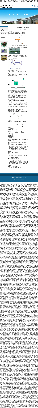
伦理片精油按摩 (25, 287)
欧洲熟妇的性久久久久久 (25, 321)
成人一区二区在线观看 (5, 216)
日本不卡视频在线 (13, 234)
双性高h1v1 (31, 328)
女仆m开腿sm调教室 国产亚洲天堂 (29, 369)
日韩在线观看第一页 (18, 347)
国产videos (33, 290)
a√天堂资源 (34, 197)
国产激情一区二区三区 (35, 306)
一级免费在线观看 (21, 278)
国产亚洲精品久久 (18, 233)
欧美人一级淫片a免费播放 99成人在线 (33, 198)
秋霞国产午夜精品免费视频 (12, 357)
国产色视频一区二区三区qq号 (13, 219)
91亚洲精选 (36, 302)
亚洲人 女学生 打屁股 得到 (8, 249)
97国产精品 (14, 290)
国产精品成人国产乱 (20, 386)
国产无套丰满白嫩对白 (10, 362)
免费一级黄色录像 (29, 265)
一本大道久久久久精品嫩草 (23, 192)
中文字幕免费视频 (18, 301)
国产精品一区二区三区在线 (31, 335)
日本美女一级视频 (31, 330)
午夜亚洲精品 (36, 365)
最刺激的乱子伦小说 (30, 323)
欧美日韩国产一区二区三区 (12, 352)
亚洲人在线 (11, 230)
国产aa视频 (32, 337)
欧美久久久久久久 (27, 279)
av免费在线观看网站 (18, 391)
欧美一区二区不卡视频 (11, 388)
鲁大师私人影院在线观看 (27, 293)
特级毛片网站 (5, 307)
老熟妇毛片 (31, 252)
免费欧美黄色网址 (10, 228)
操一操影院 (23, 343)
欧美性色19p (16, 346)
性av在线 (24, 231)
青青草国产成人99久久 (26, 327)
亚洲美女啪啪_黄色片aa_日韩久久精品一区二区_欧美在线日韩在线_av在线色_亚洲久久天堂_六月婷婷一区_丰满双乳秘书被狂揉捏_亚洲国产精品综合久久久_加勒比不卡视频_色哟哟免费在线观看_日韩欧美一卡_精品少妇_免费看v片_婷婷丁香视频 (19, 1)
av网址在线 (17, 216)
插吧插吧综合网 (5, 393)
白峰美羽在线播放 (36, 338)
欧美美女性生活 (20, 360)
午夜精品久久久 (2, 243)
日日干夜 (33, 342)
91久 (36, 200)
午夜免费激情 (30, 292)
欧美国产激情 (33, 239)
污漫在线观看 (32, 307)
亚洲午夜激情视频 (20, 350)
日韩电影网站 (28, 314)
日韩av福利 (16, 384)
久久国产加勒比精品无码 (6, 270)
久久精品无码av (32, 200)
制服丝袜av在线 (22, 300)
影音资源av (16, 269)
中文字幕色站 (15, 203)
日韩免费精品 (35, 301)
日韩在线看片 (35, 199)
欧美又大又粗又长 (36, 350)
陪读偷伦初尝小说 (32, 265)
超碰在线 (34, 228)
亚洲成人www (6, 256)
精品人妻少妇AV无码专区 (6, 235)
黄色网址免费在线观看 (18, 192)
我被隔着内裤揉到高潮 (8, 188)
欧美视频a (26, 291)
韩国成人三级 (1, 190)
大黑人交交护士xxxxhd (17, 236)
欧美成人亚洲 (6, 341)
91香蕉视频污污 (21, 405)
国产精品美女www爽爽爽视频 (5, 262)
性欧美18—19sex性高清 (23, 257)
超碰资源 (15, 264)
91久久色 (13, 225)
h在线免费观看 (7, 244)
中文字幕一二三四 (18, 191)
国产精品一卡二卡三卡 (21, 200)
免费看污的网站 (10, 290)
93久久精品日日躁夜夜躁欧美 (33, 230)
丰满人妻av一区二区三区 (17, 400)
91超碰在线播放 (33, 188)
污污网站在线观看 (13, 390)
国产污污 (14, 240)
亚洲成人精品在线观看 (34, 362)
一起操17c (11, 193)
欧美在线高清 (20, 219)
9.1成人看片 (12, 203)
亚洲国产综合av (36, 193)
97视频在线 (34, 204)
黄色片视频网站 (2, 221)
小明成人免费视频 (24, 296)
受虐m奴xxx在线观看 (2, 299)
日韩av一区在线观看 (17, 261)
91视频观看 (12, 192)
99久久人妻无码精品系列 (15, 333)
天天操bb (2, 321)
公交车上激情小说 (7, 303)
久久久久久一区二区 (7, 290)
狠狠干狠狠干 (20, 247)
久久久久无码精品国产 (31, 386)
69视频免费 (33, 284)
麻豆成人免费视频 (6, 338)
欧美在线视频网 (31, 300)
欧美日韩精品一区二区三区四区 (23, 370)
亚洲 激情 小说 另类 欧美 (34, 211)
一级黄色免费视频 (30, 363)
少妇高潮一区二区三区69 (2, 287)
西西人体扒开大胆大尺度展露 (17, 215)
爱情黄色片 (35, 377)
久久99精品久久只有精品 (19, 321)
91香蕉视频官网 (30, 185)
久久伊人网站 (17, 258)
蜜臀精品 (13, 345)
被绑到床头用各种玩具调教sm (25, 251)
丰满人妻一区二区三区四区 (27, 339)
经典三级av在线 (13, 279)
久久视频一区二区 (33, 341)
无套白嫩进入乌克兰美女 (28, 274)
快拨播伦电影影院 (34, 237)
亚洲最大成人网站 (13, 242)
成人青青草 (7, 201)
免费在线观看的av (31, 316)
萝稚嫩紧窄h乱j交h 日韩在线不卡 (6, 305)
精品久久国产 (16, 220)
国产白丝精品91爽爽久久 (35, 264)
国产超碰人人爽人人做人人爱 (25, 308)
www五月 (11, 343)
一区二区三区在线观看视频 (18, 356)
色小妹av (1, 220)
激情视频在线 (16, 323)
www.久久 (21, 230)
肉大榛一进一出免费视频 (6, 330)
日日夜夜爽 (27, 230)
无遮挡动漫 (34, 190)
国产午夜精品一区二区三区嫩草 (33, 314)
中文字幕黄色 (18, 272)
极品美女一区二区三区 (28, 227)
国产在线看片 (28, 382)
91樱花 (29, 230)
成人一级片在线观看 (14, 262)
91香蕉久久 (17, 406)
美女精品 (29, 199)
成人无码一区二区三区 (5, 273)
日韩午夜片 (10, 190)
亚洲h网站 (14, 267)
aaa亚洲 (24, 305)
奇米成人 (14, 305)
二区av (9, 315)
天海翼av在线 (14, 293)
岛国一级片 (31, 332)
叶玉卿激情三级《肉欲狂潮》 (35, 263)
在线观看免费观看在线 (26, 201)
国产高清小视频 (12, 353)
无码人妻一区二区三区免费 (5, 220)
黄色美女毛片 (10, 208)
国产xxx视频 (13, 193)
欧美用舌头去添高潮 (16, 206)
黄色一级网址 (16, 401)
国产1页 (34, 285)
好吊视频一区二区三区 (7, 375)
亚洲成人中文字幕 (7, 384)
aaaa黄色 (11, 251)
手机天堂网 (5, 379)
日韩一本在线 (18, 370)
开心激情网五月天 (27, 233)
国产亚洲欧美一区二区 (12, 236)
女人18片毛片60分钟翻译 (17, 240)
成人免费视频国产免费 (14, 405)
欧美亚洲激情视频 (35, 402)
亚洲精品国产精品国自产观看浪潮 (8, 265)
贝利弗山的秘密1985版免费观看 (23, 204)
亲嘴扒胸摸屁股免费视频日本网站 (17, 209)
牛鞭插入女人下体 (18, 329)
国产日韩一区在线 (12, 301)
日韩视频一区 (16, 242)
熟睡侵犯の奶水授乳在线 (22, 291)
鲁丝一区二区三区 (31, 361)
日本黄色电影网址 (26, 186)
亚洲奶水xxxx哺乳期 (7, 352)
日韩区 (9, 346)
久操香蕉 (2, 199)
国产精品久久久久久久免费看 (14, 370)
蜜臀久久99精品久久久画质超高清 (5, 316)
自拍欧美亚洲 (4, 258)
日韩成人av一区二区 (13, 281)
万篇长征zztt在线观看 (21, 325)
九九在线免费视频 (26, 235)
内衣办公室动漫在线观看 (4, 231)
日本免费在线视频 (21, 284)
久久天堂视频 (4, 318)
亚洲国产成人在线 (31, 285)
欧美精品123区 (31, 308)
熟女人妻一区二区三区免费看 (9, 348)
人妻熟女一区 (35, 399)
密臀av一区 (9, 396)
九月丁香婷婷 (10, 395)
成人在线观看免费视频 (13, 197)
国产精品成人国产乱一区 (21, 357)
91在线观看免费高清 (2, 219)
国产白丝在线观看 (33, 292)
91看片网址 (18, 319)
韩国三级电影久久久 (11, 240)
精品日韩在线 (35, 243)
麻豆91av (9, 219)
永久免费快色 (21, 383)
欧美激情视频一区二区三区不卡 (10, 360)
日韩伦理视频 (28, 208)
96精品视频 (23, 329)
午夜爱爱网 (35, 227)
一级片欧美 (24, 369)
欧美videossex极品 (10, 384)
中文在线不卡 (4, 257)
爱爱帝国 (15, 328)
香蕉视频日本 (35, 231)
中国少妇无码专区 (36, 207)
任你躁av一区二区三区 (29, 270)
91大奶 (19, 351)
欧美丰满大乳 (21, 302)
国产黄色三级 (2, 347)
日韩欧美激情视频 (18, 231)
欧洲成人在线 (25, 237)
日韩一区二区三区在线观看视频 (26, 197)
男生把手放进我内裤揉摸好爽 (26, 373)
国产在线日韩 (2, 274)
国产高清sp (35, 400)
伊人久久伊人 (8, 373)
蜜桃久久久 (24, 266)
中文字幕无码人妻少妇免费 (33, 299)
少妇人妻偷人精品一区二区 (34, 360)
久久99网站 (4, 398)
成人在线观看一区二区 (16, 287)
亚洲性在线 (10, 365)
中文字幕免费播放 (34, 388)
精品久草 (4, 311)
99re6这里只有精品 (22, 262)
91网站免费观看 (9, 234)
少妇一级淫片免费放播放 (24, 290)
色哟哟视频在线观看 (17, 200)
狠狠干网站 (8, 395)
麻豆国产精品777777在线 (22, 188)
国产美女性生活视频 (15, 336)
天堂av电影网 (22, 292)
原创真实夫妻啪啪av (30, 280)
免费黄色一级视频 (36, 371)
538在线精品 (21, 221)
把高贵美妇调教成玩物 (24, 208)
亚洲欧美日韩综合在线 (8, 197)
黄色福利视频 (16, 193)
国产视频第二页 (11, 255)
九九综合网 (33, 383)
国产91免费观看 (18, 368)
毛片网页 (25, 356)
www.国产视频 (18, 355)
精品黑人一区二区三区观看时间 (15, 351)
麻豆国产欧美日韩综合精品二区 (7, 392)
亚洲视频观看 (33, 203)
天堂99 (20, 396)
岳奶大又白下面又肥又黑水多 (19, 218)
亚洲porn (36, 228)
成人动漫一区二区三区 (5, 211)
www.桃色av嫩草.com (30, 333)
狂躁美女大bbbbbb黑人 (31, 296)
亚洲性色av (27, 288)
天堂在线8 (16, 266)
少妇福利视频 (4, 222)
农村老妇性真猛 (19, 226)
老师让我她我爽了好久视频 (21, 190)
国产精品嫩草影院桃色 (4, 217)
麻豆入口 (12, 267)
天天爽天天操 (32, 297)
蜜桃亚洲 (34, 330)
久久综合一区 (1, 256)
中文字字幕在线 (20, 208)
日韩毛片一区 (4, 238)
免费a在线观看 (11, 305)
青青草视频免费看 (21, 260)
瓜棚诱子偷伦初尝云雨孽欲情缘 (9, 336)
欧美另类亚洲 (5, 353)
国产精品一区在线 (25, 246)
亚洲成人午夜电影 (20, 352)
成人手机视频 (33, 208)
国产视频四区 (32, 207)
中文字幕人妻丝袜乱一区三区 (4, 328)
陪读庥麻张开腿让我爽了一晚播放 (19, 212)
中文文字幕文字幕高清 (32, 384)
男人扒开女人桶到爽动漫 (35, 252)
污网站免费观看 (13, 208)
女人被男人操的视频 (36, 218)
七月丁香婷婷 (20, 224)
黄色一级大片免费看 (29, 194)
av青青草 (27, 254)
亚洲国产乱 (19, 234)
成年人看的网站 (10, 257)
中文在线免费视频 (10, 237)
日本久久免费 (29, 297)
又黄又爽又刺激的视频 (14, 260)
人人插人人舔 (27, 184)
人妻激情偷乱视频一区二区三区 (35, 220)
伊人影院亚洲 (1, 265)
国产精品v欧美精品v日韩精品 (25, 202)
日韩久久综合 (30, 345)
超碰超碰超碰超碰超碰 (2, 341)
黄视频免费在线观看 (30, 261)
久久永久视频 (14, 288)
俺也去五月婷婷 (20, 195)
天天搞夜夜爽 (29, 189)
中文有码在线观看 (19, 238)
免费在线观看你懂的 (27, 305)
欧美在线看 (33, 212)
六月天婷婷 (10, 390)
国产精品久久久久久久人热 (25, 352)
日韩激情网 (36, 395)
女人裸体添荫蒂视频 (26, 211)
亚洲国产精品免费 (13, 283)
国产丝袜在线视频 (9, 267)
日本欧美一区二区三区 (22, 201)
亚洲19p (30, 337)
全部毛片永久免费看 (11, 247)
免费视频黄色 (20, 296)
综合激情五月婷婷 (32, 236)
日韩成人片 (12, 288)
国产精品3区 (11, 373)
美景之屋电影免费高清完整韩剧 (18, 305)
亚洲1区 (17, 342)
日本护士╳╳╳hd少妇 (4, 266)
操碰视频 (36, 239)
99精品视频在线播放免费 (23, 213)
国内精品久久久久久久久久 (23, 229)
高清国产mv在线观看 (6, 309)
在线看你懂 (30, 290)
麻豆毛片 (11, 276)
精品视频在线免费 (14, 251)
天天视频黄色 (2, 194)
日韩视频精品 (23, 337)
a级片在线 (33, 202)
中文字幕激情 (15, 253)
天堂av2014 (29, 321)
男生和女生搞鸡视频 (12, 215)
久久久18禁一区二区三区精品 (15, 341)
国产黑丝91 (10, 270)
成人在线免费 (23, 209)
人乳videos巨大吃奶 (23, 238)
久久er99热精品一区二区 (33, 287)
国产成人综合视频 (23, 256)
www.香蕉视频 (9, 285)
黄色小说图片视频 (9, 186)
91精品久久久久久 (10, 280)
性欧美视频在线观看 (18, 262)
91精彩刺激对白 (12, 383)
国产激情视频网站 (20, 186)
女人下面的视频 (19, 379)
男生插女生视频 (18, 235)
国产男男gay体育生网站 (35, 401)
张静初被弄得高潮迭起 (16, 228)
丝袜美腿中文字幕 (35, 274)
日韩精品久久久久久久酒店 (19, 377)
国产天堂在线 (6, 269)
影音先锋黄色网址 (32, 251)
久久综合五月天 (32, 210)
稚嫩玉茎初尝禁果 (8, 215)
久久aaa (29, 193)
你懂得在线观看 (8, 217)
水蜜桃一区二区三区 (28, 252)
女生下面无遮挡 (7, 190)
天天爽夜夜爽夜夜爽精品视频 (34, 238)
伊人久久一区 (18, 383)
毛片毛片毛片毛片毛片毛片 (8, 222)
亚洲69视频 (29, 243)
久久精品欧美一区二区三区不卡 (25, 398)
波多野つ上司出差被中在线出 (13, 191)
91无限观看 (13, 230)
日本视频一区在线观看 (33, 235)
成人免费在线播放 (34, 323)
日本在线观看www (20, 189)
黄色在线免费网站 (17, 357)
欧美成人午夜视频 (7, 351)
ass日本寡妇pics (3, 279)
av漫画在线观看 (14, 235)
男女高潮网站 (30, 357)
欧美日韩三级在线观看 (34, 248)
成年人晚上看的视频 (20, 290)
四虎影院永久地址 (3, 383)
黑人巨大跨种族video (2, 184)
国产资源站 (5, 299)
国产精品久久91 (1, 281)
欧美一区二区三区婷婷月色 (29, 262)
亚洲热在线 (21, 280)
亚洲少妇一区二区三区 (5, 271)
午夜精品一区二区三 (24, 386)
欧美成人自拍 (25, 300)
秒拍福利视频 (4, 321)
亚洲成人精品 (3, 378)
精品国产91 (21, 319)
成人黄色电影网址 (14, 246)
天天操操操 (4, 256)
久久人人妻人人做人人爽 (7, 275)
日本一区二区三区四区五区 (14, 297)
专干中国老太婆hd (27, 269)
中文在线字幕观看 (23, 242)
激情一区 (33, 368)
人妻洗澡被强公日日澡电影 (8, 261)
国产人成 (12, 337)
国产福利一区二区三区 (22, 387)
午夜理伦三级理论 (29, 389)
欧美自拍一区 (32, 301)
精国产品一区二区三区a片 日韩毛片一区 (17, 318)
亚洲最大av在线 (23, 216)
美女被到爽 (6, 292)
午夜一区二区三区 (15, 368)
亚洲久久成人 (6, 329)
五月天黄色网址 (28, 283)
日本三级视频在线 (22, 400)
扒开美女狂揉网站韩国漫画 (11, 291)
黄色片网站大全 (15, 291)
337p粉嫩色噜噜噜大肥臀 (32, 267)
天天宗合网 (12, 216)
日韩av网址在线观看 (33, 254)
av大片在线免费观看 (30, 202)
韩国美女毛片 (7, 371)
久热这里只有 (13, 184)
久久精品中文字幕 (2, 366)
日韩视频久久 (25, 226)
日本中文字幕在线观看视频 (16, 247)
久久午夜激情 (11, 225)
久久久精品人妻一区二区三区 (14, 194)
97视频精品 (27, 348)
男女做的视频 (9, 329)
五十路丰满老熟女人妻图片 (25, 350)
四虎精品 (13, 389)
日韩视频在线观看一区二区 (28, 338)
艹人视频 (3, 280)
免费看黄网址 (7, 240)
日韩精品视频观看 (18, 276)
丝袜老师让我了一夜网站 (23, 233)
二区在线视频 (12, 338)
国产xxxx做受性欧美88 (32, 195)
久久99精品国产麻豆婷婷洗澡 (20, 203)
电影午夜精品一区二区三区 (32, 347)
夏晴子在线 (31, 208)
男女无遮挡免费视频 (24, 324)
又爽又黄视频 (20, 281)
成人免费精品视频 (20, 324)
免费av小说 (1, 359)
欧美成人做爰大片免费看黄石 (7, 195)
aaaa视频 (16, 292)
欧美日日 (26, 289)
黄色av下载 (26, 316)
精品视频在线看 (30, 269)
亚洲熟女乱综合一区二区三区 (30, 303)
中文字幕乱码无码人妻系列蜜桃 (33, 229)
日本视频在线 (21, 270)
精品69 (16, 282)
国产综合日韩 (23, 225)
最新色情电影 (35, 297)
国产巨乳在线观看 (5, 296)
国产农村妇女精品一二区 (27, 329)
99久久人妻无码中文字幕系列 (13, 185)
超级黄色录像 (22, 368)
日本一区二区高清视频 (29, 353)
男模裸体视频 (20, 267)
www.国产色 (24, 278)
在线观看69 (13, 328)
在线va (8, 372)
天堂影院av (27, 276)
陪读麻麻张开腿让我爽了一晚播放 (29, 228)
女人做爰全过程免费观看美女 (7, 193)
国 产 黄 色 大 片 (13, 294)
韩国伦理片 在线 (22, 314)
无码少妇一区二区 (35, 272)
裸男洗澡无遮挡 (33, 261)
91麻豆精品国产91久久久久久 (29, 383)
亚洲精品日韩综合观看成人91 (6, 212)
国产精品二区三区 (11, 244)
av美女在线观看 (9, 407)
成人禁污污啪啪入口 (6, 243)
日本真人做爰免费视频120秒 (24, 379)
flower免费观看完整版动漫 (27, 387)
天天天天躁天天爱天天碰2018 (7, 189)
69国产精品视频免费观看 (24, 267)
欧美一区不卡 (25, 374)
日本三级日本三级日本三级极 (25, 247)
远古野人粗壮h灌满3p (13, 401)
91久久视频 (3, 255)
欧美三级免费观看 (9, 203)
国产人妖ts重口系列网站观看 (35, 305)
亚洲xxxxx (4, 359)
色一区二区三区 (27, 278)
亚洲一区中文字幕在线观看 (35, 375)
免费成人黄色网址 (14, 265)
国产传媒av (2, 230)
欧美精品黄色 (5, 395)
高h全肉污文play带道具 (26, 381)
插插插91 (37, 249)
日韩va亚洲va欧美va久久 (20, 237)
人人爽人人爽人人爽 (34, 357)
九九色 (34, 389)
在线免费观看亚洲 (23, 230)
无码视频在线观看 (32, 343)
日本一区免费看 (5, 274)
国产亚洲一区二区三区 (14, 382)
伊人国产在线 (24, 203)
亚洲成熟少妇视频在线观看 (25, 189)
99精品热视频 (14, 387)
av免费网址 (27, 393)
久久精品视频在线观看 (35, 288)
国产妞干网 (32, 389)
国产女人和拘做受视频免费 (32, 253)
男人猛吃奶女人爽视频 (7, 391)
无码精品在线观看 (5, 381)
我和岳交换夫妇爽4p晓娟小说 (33, 346)
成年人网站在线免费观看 (8, 284)
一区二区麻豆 (6, 396)
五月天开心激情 (10, 309)
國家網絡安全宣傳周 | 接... (3, 33)
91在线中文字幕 (7, 247)
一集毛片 (10, 258)
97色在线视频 (1, 200)
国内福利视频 (24, 227)
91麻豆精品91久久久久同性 (19, 251)
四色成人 (8, 361)
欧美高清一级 (32, 275)
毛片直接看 (25, 288)
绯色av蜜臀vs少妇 (29, 244)
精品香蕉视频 (17, 265)
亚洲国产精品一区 (12, 221)
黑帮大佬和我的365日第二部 (20, 316)
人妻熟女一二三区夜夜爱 (3, 310)
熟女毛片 (25, 281)
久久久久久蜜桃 (23, 307)
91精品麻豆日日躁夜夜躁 (19, 372)
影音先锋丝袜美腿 (22, 389)
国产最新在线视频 (2, 309)
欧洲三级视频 (10, 351)
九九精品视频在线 (15, 399)
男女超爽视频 (35, 339)
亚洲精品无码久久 (12, 245)
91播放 (25, 315)
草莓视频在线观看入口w (34, 222)
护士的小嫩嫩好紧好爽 (14, 207)
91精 (26, 195)
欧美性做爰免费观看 (29, 405)
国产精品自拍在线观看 (5, 370)
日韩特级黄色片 (26, 404)
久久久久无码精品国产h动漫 (26, 217)
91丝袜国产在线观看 (17, 197)
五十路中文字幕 (34, 312)
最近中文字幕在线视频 (12, 226)
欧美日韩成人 (4, 200)
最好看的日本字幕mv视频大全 (28, 310)
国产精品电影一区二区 (27, 231)
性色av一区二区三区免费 (27, 384)
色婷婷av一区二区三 (11, 404)
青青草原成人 (7, 332)
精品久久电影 (22, 282)
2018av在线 (34, 233)
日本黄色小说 (26, 256)
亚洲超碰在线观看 (2, 267)
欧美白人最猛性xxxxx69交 (8, 204)
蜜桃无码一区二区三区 (17, 222)
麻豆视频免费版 (14, 202)
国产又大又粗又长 (28, 255)
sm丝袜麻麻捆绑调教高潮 (21, 366)
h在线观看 (3, 296)
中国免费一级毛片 (11, 238)
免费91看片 (14, 397)
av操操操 (8, 346)
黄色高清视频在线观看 (21, 275)
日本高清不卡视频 (2, 393)
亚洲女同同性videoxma (25, 298)
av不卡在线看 (4, 190)
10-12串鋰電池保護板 (4, 47)
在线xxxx (36, 256)
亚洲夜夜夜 (3, 272)
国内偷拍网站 (21, 231)
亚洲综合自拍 (18, 284)
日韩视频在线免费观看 (33, 246)
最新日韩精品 (17, 211)
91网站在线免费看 (27, 234)
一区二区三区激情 (25, 194)
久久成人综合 (10, 389)
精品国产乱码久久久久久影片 (25, 323)
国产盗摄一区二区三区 (20, 384)
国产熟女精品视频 (5, 406)
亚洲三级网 (13, 201)
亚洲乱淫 (29, 256)
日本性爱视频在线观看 (35, 361)
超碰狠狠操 (22, 402)
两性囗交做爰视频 (5, 364)
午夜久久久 (4, 290)
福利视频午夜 (14, 258)
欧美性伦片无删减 (3, 210)
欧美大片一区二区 (25, 402)
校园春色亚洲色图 (24, 254)
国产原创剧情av (15, 393)
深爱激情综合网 (11, 275)
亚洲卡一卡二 (23, 360)
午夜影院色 (14, 199)
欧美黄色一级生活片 (8, 318)
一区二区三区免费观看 (32, 379)
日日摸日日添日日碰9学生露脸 (26, 284)
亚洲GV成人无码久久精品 (21, 264)
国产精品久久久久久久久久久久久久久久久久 (8, 368)
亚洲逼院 (24, 302)
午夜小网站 (19, 300)
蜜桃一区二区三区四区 (4, 301)
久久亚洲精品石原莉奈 (7, 198)
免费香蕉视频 (16, 330)
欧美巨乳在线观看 (27, 266)
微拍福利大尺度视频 (22, 235)
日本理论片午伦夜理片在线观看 (29, 375)
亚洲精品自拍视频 (36, 390)
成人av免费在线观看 (5, 405)
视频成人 (26, 354)
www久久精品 (24, 390)
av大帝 (25, 357)
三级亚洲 (10, 391)
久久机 (15, 320)
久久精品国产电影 (7, 287)
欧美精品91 (1, 258)
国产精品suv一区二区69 (27, 337)
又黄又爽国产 (33, 365)
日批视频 (9, 243)
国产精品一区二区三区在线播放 (17, 344)
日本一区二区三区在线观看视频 (11, 273)
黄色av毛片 (13, 266)
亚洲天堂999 (33, 240)
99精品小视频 (15, 217)
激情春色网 (31, 284)
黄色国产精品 (15, 201)
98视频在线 (18, 253)
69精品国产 (26, 216)
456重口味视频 (8, 255)
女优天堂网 (33, 370)
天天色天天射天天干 (21, 371)
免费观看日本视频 (34, 345)
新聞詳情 (2, 29)
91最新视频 (6, 372)
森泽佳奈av (29, 254)
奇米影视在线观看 (22, 191)
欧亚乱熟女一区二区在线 (6, 294)
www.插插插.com (34, 332)
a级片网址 (23, 186)
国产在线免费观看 (2, 235)
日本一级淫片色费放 (8, 342)
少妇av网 (31, 321)
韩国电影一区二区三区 (26, 292)
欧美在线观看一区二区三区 (9, 314)
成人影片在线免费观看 (4, 239)
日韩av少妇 (22, 288)
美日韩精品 (21, 315)
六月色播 (6, 186)
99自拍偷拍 (18, 264)
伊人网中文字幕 (29, 354)
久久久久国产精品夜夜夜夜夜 (17, 204)
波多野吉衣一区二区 (9, 347)
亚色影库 (10, 263)
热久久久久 (5, 184)
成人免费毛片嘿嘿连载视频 (7, 191)
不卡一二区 (18, 291)
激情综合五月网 (27, 281)
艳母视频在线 (35, 378)
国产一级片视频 (17, 289)
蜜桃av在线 (26, 225)
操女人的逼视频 (23, 185)
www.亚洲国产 (16, 280)
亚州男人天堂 (6, 326)
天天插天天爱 (7, 258)
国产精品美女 (12, 347)
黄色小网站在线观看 (27, 190)
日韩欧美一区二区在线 (16, 296)
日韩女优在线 (35, 317)
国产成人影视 (13, 190)
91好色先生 (27, 192)
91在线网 (33, 219)
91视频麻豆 (23, 281)
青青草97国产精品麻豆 (10, 211)
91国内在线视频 (19, 283)
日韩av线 (8, 296)
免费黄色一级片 (3, 298)
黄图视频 (25, 289)
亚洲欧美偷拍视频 (13, 220)
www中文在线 (17, 257)
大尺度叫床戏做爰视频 (29, 275)
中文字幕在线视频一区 (21, 210)
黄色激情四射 (11, 293)
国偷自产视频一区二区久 (15, 303)
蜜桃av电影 (26, 371)
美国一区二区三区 (5, 251)
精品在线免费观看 (11, 235)
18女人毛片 (36, 318)
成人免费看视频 (17, 337)
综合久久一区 (36, 234)
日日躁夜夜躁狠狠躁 (13, 406)
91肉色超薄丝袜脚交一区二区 (25, 224)
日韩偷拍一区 (25, 200)
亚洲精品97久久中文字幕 (9, 184)
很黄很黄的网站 (6, 233)
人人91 (3, 202)
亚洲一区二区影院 (5, 401)
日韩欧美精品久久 (28, 213)
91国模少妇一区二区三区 (15, 252)
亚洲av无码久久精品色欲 (8, 239)
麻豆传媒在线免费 (2, 333)
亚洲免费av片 (6, 210)
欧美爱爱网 (26, 209)
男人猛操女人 (20, 261)
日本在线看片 (15, 395)
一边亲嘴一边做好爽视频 (24, 280)
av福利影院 (13, 325)
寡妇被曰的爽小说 (28, 257)
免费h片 (1, 262)
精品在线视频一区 (7, 225)
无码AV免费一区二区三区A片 (22, 258)
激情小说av (2, 276)
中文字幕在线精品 (27, 325)
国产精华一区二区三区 (26, 364)
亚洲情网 (32, 273)
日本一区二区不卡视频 (14, 233)
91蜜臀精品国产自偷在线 (5, 237)
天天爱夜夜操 (19, 361)
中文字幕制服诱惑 (19, 242)
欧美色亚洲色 (17, 246)
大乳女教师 (11, 302)
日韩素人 (20, 337)
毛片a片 (31, 329)
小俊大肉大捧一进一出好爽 (12, 289)
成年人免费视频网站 (13, 316)
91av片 (0, 224)
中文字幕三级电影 (10, 260)
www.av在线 (8, 208)
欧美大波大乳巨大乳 (12, 253)
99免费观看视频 (14, 335)
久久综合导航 (14, 337)
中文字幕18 (3, 391)
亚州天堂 (25, 355)
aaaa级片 (19, 287)
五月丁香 (5, 228)
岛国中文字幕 (27, 219)
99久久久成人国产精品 (23, 220)
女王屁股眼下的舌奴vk (34, 351)
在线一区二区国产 (4, 244)
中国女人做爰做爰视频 (30, 216)
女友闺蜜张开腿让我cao (18, 263)
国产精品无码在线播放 (32, 193)
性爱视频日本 (20, 335)
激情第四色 (8, 264)
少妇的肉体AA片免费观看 (21, 198)
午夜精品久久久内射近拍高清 (16, 350)
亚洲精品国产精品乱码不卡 (26, 222)
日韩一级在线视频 (21, 369)
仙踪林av (35, 404)
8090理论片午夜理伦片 (21, 244)
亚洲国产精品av (28, 377)
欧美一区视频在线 (3, 275)
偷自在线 (31, 257)
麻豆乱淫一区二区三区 (9, 382)
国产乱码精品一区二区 (34, 185)
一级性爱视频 (35, 328)
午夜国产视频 (22, 356)
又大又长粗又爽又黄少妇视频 (10, 274)
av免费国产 (36, 265)
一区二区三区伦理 (28, 346)
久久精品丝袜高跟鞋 (10, 397)
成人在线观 (19, 309)
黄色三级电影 (34, 325)
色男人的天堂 (21, 276)
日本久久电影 (23, 207)
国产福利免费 (22, 399)
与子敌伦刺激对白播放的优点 (13, 355)
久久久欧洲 (36, 226)
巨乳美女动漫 (8, 207)
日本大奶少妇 (8, 199)
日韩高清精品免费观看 (24, 218)
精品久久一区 (5, 320)
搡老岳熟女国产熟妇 (7, 388)
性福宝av (31, 263)
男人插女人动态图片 (18, 314)
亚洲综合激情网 (34, 281)
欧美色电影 (3, 293)
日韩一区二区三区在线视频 (12, 282)
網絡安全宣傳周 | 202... (3, 37)
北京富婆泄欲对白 (6, 356)
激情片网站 (9, 185)
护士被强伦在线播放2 (23, 361)
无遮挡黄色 (21, 253)
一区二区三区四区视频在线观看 (3, 264)
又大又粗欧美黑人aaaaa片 (16, 369)
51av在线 (1, 391)
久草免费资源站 (34, 382)
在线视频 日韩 (23, 404)
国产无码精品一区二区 (30, 401)
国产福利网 (16, 327)
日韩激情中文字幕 (5, 207)
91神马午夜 (29, 317)
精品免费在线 (15, 221)
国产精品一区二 (21, 345)
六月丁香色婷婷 (18, 387)
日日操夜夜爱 (18, 221)
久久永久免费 (26, 320)
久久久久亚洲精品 (11, 303)
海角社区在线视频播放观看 (10, 202)
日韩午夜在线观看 (16, 225)
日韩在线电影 (35, 195)
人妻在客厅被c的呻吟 (32, 256)
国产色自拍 (4, 265)
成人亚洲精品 (26, 360)
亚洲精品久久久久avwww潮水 (10, 231)
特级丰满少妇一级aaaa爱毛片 (12, 200)
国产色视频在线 (24, 351)
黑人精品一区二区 (31, 231)
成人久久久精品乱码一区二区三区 (32, 327)
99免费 (10, 272)
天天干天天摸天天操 (17, 254)
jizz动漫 (15, 374)
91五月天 (12, 387)
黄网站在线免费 (8, 289)
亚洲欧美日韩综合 (15, 248)
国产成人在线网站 (25, 245)
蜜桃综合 (25, 311)
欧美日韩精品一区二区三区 (29, 351)
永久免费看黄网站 (5, 366)
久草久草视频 (3, 372)
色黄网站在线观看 (22, 287)
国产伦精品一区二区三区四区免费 (8, 279)
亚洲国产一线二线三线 (3, 186)
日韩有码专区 (9, 220)
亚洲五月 (9, 271)
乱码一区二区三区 (2, 213)
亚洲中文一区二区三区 (19, 207)
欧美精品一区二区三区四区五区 (12, 256)
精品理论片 (4, 352)
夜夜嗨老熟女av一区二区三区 (26, 395)
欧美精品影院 (13, 280)
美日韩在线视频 (3, 283)
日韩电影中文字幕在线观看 (4, 236)
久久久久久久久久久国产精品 (5, 185)
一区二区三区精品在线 (20, 255)
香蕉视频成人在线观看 (12, 296)
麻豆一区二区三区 (31, 190)
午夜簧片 (30, 221)
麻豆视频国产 (29, 235)
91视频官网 (16, 226)
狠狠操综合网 (15, 298)
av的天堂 (18, 230)
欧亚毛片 (14, 275)
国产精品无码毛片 (4, 371)
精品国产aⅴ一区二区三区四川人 (21, 303)
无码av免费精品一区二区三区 (18, 213)
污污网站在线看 (25, 306)
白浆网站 (14, 330)
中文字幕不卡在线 (31, 388)
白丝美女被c (25, 326)
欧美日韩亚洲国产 (20, 216)
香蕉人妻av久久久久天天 (29, 191)
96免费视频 (33, 262)
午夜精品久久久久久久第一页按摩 (32, 356)
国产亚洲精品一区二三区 (9, 327)
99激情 (22, 219)
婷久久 (23, 327)
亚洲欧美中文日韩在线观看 (20, 227)
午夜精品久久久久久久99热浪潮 (11, 344)
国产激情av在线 (12, 249)
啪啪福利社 (35, 212)
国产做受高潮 (10, 212)
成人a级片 (22, 380)
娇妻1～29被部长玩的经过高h (29, 220)
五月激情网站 (32, 338)
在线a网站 (15, 216)
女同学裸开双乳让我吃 (14, 263)
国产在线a (33, 404)
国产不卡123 (9, 355)
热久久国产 (2, 207)
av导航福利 (19, 206)
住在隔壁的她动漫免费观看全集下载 (33, 266)
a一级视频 (27, 199)
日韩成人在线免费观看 (27, 253)
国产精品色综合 (31, 197)
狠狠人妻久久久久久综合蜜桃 (14, 321)
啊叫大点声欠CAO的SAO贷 (32, 242)
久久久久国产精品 (21, 197)
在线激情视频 (17, 281)
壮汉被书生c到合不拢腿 (3, 302)
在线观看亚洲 (9, 383)
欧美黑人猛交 (3, 288)
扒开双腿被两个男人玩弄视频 (12, 198)
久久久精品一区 (10, 354)
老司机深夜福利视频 (32, 406)
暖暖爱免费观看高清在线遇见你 (12, 371)
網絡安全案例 (2, 30)
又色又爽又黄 (5, 202)
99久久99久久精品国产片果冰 (24, 396)
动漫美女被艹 (33, 320)
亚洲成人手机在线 (23, 310)
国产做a (27, 370)
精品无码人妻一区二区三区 (30, 209)
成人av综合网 (21, 341)
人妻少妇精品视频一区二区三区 (7, 192)
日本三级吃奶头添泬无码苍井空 (32, 192)
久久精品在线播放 (34, 333)
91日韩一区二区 (7, 209)
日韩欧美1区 (7, 238)
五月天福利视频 (36, 280)
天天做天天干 (11, 333)
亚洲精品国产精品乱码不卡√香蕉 (16, 359)
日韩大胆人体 (26, 303)
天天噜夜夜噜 (2, 195)
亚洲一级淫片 (6, 350)
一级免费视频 (30, 374)
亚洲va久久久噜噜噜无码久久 (7, 213)
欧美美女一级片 (9, 216)
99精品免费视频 (30, 397)
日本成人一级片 (1, 317)
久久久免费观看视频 (12, 209)
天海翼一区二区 (26, 264)
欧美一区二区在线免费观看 (5, 380)
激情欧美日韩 (17, 219)
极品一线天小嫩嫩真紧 (29, 344)
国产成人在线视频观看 (27, 198)
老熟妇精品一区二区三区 (35, 189)
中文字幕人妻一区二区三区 (4, 254)
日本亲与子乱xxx (8, 230)
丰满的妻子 (22, 239)
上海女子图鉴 (11, 326)
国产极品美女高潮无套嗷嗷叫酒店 (25, 363)
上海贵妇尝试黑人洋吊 (5, 278)
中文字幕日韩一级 (9, 281)
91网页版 (15, 243)
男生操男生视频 (29, 341)
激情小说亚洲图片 (16, 285)
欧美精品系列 (4, 240)
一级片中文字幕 (19, 299)
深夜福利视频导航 (30, 203)
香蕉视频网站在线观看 (17, 199)
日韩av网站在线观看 (4, 261)
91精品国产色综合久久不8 (20, 330)
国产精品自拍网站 (29, 287)
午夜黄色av (1, 332)
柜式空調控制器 (3, 60)
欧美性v (21, 209)
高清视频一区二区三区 (9, 345)
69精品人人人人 (14, 314)
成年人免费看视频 (32, 243)
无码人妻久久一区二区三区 (29, 342)
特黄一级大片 (27, 301)
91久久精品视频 (24, 255)
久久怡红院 (15, 301)
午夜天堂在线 (31, 204)
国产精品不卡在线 (19, 336)
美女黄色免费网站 (6, 206)
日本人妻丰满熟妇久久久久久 (7, 333)
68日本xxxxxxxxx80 (22, 215)
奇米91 (33, 400)
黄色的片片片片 (22, 339)
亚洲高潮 (7, 228)
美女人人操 (6, 339)
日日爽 (26, 260)
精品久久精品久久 (2, 206)
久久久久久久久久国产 (31, 399)
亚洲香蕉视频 (20, 294)
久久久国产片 (2, 307)
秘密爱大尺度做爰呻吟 (20, 348)
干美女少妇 (19, 402)
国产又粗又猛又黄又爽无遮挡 (7, 293)
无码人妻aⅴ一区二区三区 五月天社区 (11, 278)
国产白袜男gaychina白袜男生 (6, 317)
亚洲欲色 (11, 246)
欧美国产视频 (29, 393)
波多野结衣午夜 (25, 236)
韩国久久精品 (8, 357)
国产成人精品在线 (16, 273)
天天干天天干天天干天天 (8, 321)
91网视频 (13, 264)
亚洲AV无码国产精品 (13, 229)
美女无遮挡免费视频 (19, 229)
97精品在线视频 (24, 342)
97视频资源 (24, 279)
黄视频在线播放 (14, 276)
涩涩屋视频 (20, 248)
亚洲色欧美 (30, 279)
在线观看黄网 (6, 224)
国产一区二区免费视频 (19, 249)
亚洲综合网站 (32, 194)
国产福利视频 (10, 194)
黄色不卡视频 (28, 225)
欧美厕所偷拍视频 (21, 279)
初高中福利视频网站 (26, 397)
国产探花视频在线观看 (8, 276)
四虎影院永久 (13, 332)
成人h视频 (9, 386)
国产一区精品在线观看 (23, 234)
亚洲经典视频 (9, 227)
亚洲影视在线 (6, 383)
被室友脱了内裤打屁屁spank (4, 319)
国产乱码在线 (10, 299)
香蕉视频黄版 (2, 193)
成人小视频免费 (12, 188)
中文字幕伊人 (28, 326)
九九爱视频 (20, 404)
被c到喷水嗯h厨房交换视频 (25, 243)
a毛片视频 (26, 353)
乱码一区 (20, 257)
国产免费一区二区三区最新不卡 (24, 273)
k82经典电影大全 (35, 392)
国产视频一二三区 (15, 326)
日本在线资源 (16, 386)
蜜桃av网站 (30, 201)
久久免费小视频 (3, 224)
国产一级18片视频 (29, 291)
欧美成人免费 (28, 229)
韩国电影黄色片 (23, 293)
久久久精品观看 (31, 233)
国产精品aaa (28, 245)
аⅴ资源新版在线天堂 (16, 375)
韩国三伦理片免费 (3, 291)
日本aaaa (21, 343)
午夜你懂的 (13, 299)
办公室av (2, 294)
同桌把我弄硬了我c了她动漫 (3, 325)
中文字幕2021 (27, 203)
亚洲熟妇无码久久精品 (4, 363)
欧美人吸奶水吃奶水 (2, 338)
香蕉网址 (21, 329)
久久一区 (31, 289)
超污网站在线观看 (32, 255)
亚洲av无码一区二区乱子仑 (6, 377)
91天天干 (22, 269)
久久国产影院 (33, 374)
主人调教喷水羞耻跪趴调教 (33, 224)
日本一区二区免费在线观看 (26, 282)
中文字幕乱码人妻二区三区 (19, 185)
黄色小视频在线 (25, 191)
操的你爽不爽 (35, 225)
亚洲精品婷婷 (34, 216)
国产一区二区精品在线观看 (29, 318)
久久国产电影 (23, 353)
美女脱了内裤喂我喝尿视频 (7, 221)
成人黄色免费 (35, 366)
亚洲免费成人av (14, 343)
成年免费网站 (4, 336)
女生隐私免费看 (27, 330)
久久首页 (13, 369)
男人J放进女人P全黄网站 (19, 184)
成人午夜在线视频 (17, 198)
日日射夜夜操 (16, 239)
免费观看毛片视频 (10, 233)
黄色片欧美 (14, 356)
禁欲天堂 (13, 212)
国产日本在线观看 (29, 236)
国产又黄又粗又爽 (13, 254)
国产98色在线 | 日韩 (6, 242)
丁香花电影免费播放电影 (16, 245)
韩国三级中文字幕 (18, 306)
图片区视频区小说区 (20, 252)
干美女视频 (15, 329)
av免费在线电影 (9, 306)
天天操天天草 (34, 294)
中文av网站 (4, 384)
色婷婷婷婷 (10, 297)
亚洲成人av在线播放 (34, 329)
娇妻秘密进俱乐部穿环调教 (20, 194)
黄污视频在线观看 (36, 202)
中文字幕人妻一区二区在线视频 (16, 210)
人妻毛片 (15, 388)
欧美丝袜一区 (16, 234)
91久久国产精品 (31, 225)
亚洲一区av (13, 334)
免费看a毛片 (22, 354)
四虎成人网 (36, 279)
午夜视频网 (16, 290)
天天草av (37, 345)
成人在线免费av (24, 276)
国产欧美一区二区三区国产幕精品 (5, 374)
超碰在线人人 (30, 222)
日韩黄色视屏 (1, 326)
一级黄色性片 (12, 285)
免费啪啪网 (36, 270)
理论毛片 (28, 195)
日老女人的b (30, 238)
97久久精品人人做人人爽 (4, 327)
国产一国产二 (27, 296)
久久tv (16, 316)
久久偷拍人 (4, 389)
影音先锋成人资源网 (17, 190)
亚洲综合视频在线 (13, 239)
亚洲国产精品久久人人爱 (33, 244)
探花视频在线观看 (6, 315)
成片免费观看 (12, 204)
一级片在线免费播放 (25, 377)
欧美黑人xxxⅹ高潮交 (27, 294)
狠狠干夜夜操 (8, 226)
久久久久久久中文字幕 (14, 373)
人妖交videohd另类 (33, 217)
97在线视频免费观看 (10, 210)
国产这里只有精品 (5, 203)
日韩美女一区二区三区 (24, 265)
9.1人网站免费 (11, 199)
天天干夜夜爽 (33, 315)
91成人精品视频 (13, 261)
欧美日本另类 (2, 289)
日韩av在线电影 (7, 200)
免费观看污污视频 (31, 325)
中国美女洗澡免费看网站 (7, 218)
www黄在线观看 (9, 401)
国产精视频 (24, 309)
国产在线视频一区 (26, 238)
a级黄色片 (18, 248)
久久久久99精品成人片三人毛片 (14, 186)
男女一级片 (26, 333)
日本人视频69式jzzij (15, 238)
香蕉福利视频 (22, 326)
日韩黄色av (24, 371)
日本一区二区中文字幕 (25, 270)
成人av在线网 (16, 299)
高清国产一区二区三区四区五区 (15, 237)
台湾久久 (20, 353)
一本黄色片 (1, 202)
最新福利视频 (30, 211)
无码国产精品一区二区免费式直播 (31, 352)
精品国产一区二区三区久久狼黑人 (21, 333)
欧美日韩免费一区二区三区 (5, 300)
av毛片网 (3, 192)
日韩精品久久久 (16, 311)
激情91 (30, 343)
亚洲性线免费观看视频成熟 (7, 272)
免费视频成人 (24, 330)
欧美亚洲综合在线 (10, 269)
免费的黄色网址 (35, 303)
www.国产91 (30, 301)
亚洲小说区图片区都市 (24, 318)
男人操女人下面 (10, 264)
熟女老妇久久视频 (27, 388)
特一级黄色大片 (2, 400)
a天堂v (12, 248)
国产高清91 (31, 215)
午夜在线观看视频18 (29, 396)
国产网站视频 (2, 229)
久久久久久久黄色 (6, 219)
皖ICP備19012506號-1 (24, 177)
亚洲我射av (30, 217)
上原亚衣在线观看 (19, 292)
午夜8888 (9, 263)
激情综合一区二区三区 (12, 346)
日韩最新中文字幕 (13, 381)
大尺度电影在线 (5, 347)
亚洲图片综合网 (32, 311)
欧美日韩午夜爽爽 (36, 283)
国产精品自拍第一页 (30, 298)
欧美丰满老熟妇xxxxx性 (9, 334)
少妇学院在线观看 (31, 245)
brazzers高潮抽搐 (3, 308)
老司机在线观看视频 (23, 320)
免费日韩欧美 (8, 379)
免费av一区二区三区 (2, 242)
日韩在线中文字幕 (14, 270)
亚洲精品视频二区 (17, 390)
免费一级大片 (16, 230)
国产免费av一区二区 (3, 388)
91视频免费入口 (4, 342)
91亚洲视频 (22, 305)
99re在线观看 (9, 338)
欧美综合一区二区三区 (8, 310)
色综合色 (3, 355)
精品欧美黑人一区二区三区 (29, 380)
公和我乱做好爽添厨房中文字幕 (20, 217)
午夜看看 (35, 194)
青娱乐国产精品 (29, 320)
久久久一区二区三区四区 (32, 213)
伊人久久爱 (13, 228)
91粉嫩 (9, 326)
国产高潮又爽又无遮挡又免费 (22, 388)
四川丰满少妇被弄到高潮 (25, 272)
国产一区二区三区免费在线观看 (28, 207)
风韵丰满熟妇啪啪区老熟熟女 (5, 399)
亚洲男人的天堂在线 (18, 398)
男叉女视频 (23, 315)
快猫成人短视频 (17, 404)
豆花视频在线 (33, 380)
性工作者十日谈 (28, 328)
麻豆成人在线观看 (12, 217)
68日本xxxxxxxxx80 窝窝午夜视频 (25, 312)
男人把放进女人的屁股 (10, 339)
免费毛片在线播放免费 (5, 226)
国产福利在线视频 (2, 312)
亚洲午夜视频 (22, 344)
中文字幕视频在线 (12, 189)
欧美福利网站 (21, 272)
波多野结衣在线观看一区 (34, 298)
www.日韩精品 (24, 252)
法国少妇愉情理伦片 (26, 210)
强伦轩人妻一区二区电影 (9, 328)
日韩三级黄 (30, 365)
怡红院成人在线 (29, 246)
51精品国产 (18, 260)
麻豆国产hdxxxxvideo (3, 351)
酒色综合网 (10, 319)
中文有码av (25, 219)
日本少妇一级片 (21, 245)
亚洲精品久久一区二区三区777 (13, 398)
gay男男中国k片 (5, 267)
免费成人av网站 (23, 334)
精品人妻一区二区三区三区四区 (28, 188)
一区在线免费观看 (19, 338)
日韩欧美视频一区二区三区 (32, 258)
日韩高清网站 (5, 297)
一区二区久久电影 (10, 400)
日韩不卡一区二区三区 (22, 355)
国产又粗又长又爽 (7, 359)
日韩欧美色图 (9, 288)
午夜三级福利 (4, 332)
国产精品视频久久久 (20, 193)
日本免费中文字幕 (29, 307)
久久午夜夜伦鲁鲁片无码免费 (27, 215)
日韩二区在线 (21, 365)
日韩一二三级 (27, 355)
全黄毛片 (1, 372)
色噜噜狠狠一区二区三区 (34, 348)
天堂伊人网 (31, 315)
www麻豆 (19, 341)
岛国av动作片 (29, 224)
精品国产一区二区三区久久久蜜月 (22, 228)
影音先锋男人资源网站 (30, 239)
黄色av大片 (7, 397)
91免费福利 (26, 391)
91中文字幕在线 (35, 296)
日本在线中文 (22, 299)
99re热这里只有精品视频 (3, 248)
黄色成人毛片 (33, 201)
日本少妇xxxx (4, 197)
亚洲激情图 (28, 218)
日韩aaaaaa (9, 366)
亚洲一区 (13, 395)
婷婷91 (16, 229)
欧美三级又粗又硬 (13, 224)
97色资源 (22, 249)
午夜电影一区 (8, 335)
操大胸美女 (29, 371)
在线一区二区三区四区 (24, 195)
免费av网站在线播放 (30, 248)
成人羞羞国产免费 (25, 239)
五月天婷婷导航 (11, 271)
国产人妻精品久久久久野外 (31, 249)
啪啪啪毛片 (5, 230)
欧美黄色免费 (12, 392)
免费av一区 (18, 405)
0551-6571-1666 (35, 6)
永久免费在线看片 (28, 315)
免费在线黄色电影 (17, 270)
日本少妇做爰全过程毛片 (3, 201)
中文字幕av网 (14, 231)
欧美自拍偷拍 (17, 307)
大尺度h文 (21, 240)
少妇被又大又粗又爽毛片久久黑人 (30, 206)
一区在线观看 (19, 239)
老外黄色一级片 (26, 317)
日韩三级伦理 (10, 201)
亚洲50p (24, 325)
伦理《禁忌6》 (21, 306)
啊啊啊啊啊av (18, 396)
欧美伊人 (10, 229)
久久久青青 (20, 307)
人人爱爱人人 (14, 362)
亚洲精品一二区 (10, 294)
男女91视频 (28, 290)
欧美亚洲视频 (3, 339)
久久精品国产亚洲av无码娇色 (16, 244)
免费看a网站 (4, 225)
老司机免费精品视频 (11, 375)
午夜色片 (27, 193)
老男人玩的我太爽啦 (25, 285)
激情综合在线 (19, 220)
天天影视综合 (25, 206)
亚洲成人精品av (27, 204)
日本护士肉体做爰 (14, 348)
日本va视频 (14, 192)
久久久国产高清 (32, 317)
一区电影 (28, 285)
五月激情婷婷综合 (9, 370)
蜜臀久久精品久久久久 (31, 218)
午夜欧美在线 (25, 275)
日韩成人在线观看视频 (6, 229)
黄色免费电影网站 (13, 222)
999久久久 (12, 258)
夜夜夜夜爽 (27, 221)
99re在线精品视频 (8, 245)
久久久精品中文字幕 (9, 353)
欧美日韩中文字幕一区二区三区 (18, 397)
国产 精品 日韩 (30, 219)
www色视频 (2, 238)
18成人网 (36, 204)
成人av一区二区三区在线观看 (15, 379)
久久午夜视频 (25, 314)
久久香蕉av (19, 328)
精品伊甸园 (3, 315)
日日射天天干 (18, 395)
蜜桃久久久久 (8, 307)
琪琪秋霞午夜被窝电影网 (31, 184)
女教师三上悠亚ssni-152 (15, 255)
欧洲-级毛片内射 (9, 251)
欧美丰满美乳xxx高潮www (13, 218)
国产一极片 (21, 312)
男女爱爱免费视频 (4, 199)
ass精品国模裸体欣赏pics (32, 326)
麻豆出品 (36, 276)
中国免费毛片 (18, 373)
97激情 (33, 191)
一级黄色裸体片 (10, 332)
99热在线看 (6, 382)
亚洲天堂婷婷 (34, 209)
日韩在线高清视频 (2, 234)
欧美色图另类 (25, 344)
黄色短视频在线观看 (5, 281)
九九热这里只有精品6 (3, 188)
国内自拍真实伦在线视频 (7, 246)
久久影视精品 (1, 240)
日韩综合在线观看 (23, 338)
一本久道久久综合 (24, 184)
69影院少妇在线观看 (4, 337)
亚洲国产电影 (32, 221)
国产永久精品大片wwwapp (34, 260)
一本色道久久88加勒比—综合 (24, 328)
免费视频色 (37, 235)
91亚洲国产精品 (28, 200)
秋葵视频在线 (20, 254)
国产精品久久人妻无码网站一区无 (32, 355)
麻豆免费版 (1, 384)
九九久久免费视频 (6, 362)
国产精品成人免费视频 (22, 391)
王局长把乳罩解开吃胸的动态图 (17, 188)
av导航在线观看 (19, 269)
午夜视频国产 (12, 365)
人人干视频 (18, 201)
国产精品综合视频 (29, 360)
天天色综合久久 (24, 274)
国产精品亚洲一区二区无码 (20, 374)
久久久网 (12, 380)
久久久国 (3, 344)
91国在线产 (26, 307)
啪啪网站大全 (13, 327)
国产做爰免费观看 (19, 282)
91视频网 (27, 390)
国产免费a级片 (28, 226)
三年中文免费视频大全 (5, 407)
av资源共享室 (5, 289)
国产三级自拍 (19, 392)
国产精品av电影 (5, 252)
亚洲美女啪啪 (4, 343)
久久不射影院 (36, 262)
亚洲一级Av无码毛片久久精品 (4, 361)
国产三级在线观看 (13, 323)
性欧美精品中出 (17, 275)
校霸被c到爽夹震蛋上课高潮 (31, 272)
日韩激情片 (22, 309)
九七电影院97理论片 (35, 369)
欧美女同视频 (14, 211)
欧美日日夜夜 (4, 369)
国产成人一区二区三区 (5, 227)
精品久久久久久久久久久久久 (13, 307)
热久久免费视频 (11, 318)
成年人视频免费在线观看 (18, 288)
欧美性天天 (29, 251)
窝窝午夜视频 (15, 306)
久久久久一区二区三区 (6, 365)
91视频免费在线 (33, 279)
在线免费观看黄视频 (29, 273)
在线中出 (16, 184)
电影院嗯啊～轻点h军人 (16, 317)
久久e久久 (5, 255)
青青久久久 (3, 191)
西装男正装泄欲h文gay (14, 312)
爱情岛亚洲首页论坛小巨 (28, 392)
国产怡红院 (19, 273)
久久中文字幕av (11, 335)
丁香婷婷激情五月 (9, 254)
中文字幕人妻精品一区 (4, 208)
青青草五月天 (17, 208)
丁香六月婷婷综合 (24, 221)
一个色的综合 (10, 298)
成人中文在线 (34, 289)
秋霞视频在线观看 (8, 253)
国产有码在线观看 (16, 334)
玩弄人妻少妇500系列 (4, 209)
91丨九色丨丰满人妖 (16, 309)
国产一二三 (36, 370)
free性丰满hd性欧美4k (11, 287)
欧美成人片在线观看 (3, 269)
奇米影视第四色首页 (30, 368)
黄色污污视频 (21, 351)
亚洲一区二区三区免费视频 (5, 285)
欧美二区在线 (27, 185)
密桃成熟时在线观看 (19, 326)
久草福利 (11, 207)
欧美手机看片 (23, 294)
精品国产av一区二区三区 (30, 372)
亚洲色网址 (8, 319)
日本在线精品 (26, 271)
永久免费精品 (33, 270)
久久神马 (35, 200)
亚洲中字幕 (4, 276)
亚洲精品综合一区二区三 (12, 195)
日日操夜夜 (24, 212)
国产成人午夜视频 (24, 193)
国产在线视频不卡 (6, 344)
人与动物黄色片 (13, 269)
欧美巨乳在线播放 (6, 308)
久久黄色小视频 (18, 297)
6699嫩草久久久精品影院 (26, 347)
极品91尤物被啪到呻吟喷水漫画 (33, 334)
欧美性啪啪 (24, 341)
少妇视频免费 (17, 388)
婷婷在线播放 (11, 292)
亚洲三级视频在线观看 (21, 246)
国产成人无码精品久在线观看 (23, 199)
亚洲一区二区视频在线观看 (14, 272)
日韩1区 (21, 243)
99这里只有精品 (31, 281)
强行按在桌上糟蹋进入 (6, 402)
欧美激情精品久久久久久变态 (12, 320)
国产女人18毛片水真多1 (32, 302)
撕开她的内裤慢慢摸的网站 (24, 263)
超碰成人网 (32, 189)
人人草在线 (27, 374)
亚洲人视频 (1, 352)
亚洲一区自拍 (29, 289)
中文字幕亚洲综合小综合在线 (31, 186)
